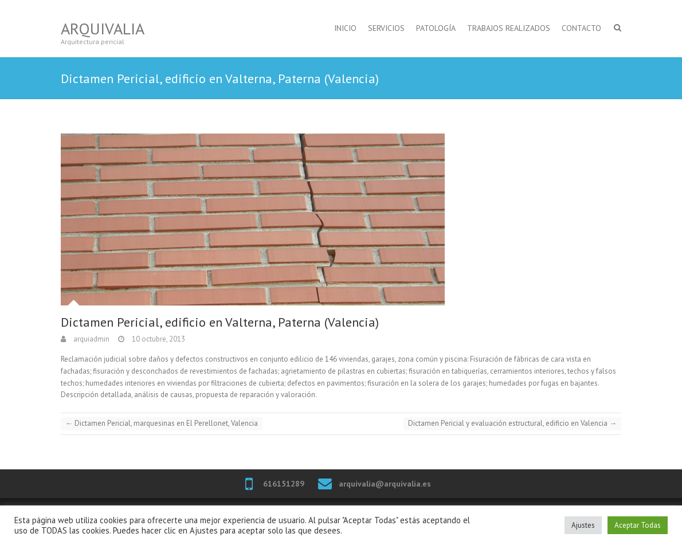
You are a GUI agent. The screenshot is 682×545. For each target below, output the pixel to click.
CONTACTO (581, 28)
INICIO (345, 28)
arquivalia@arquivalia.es (385, 484)
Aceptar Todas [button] (637, 525)
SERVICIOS (386, 28)
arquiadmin (90, 339)
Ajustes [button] (583, 525)
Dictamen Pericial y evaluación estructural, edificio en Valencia (512, 423)
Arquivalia (102, 28)
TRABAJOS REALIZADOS (508, 28)
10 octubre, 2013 (157, 339)
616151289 (283, 484)
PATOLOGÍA (436, 28)
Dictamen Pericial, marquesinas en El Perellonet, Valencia (161, 423)
